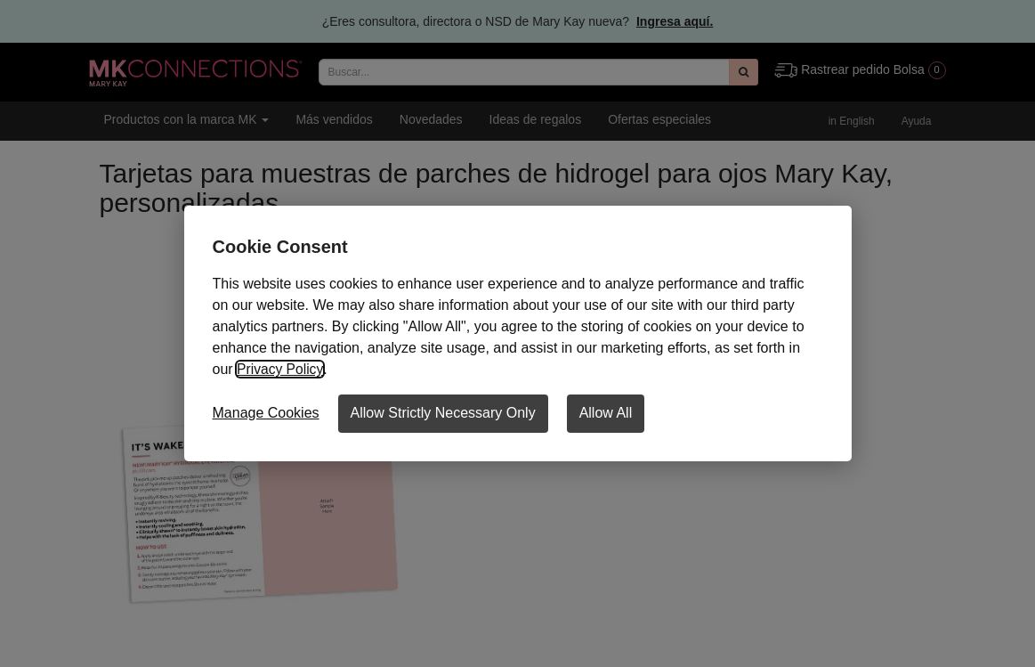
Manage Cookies (266, 412)
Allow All (606, 412)
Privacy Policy (280, 369)
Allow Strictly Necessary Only (443, 412)
